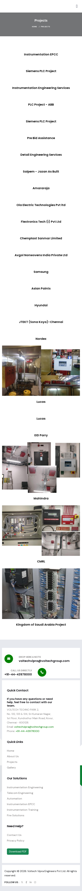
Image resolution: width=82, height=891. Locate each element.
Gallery (11, 767)
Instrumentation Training (22, 809)
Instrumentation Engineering (25, 787)
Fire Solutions (15, 815)
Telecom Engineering (20, 793)
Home (34, 27)
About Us (13, 756)
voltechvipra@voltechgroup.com (44, 661)
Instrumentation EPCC (21, 804)
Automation (14, 798)
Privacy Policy (15, 840)
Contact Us (14, 835)
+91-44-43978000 (18, 674)
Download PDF (18, 851)
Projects (12, 762)
